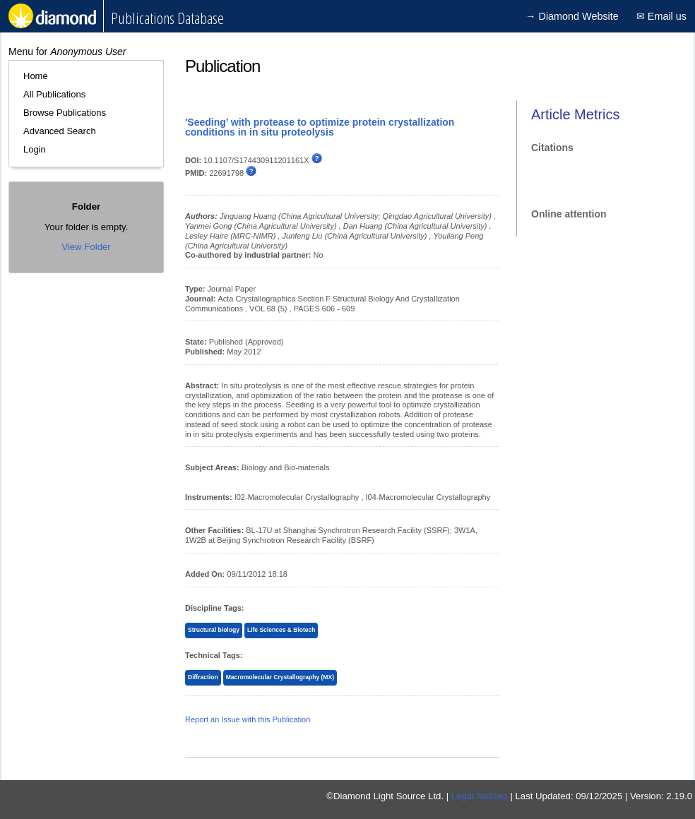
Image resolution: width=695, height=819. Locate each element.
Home (35, 76)
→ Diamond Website (572, 16)
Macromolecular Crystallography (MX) (280, 677)
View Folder (85, 246)
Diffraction (203, 677)
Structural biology (213, 629)
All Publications (54, 94)
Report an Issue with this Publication (247, 719)
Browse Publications (64, 112)
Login (34, 149)
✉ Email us (661, 16)
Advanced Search (59, 131)
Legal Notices (479, 796)
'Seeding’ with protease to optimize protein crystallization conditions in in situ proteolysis (319, 127)
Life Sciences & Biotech (281, 629)
